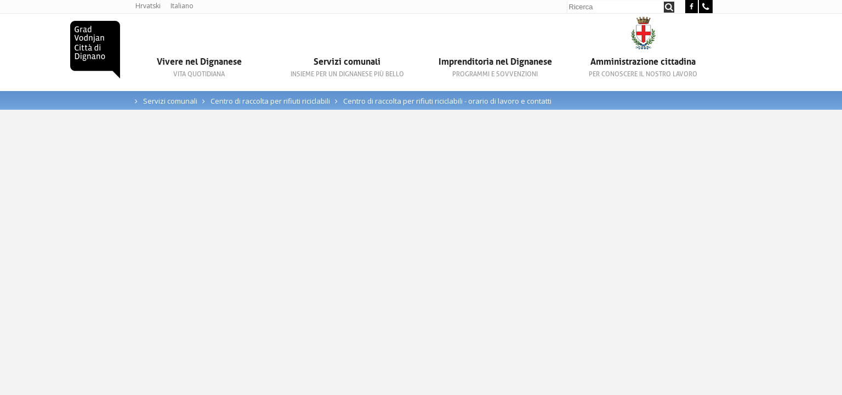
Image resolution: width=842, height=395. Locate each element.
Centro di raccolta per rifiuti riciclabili (271, 101)
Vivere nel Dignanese (199, 67)
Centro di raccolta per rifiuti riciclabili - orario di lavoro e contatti (447, 101)
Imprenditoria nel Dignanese (495, 67)
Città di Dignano (95, 49)
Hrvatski (148, 5)
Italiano (182, 5)
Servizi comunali (347, 67)
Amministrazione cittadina (643, 67)
